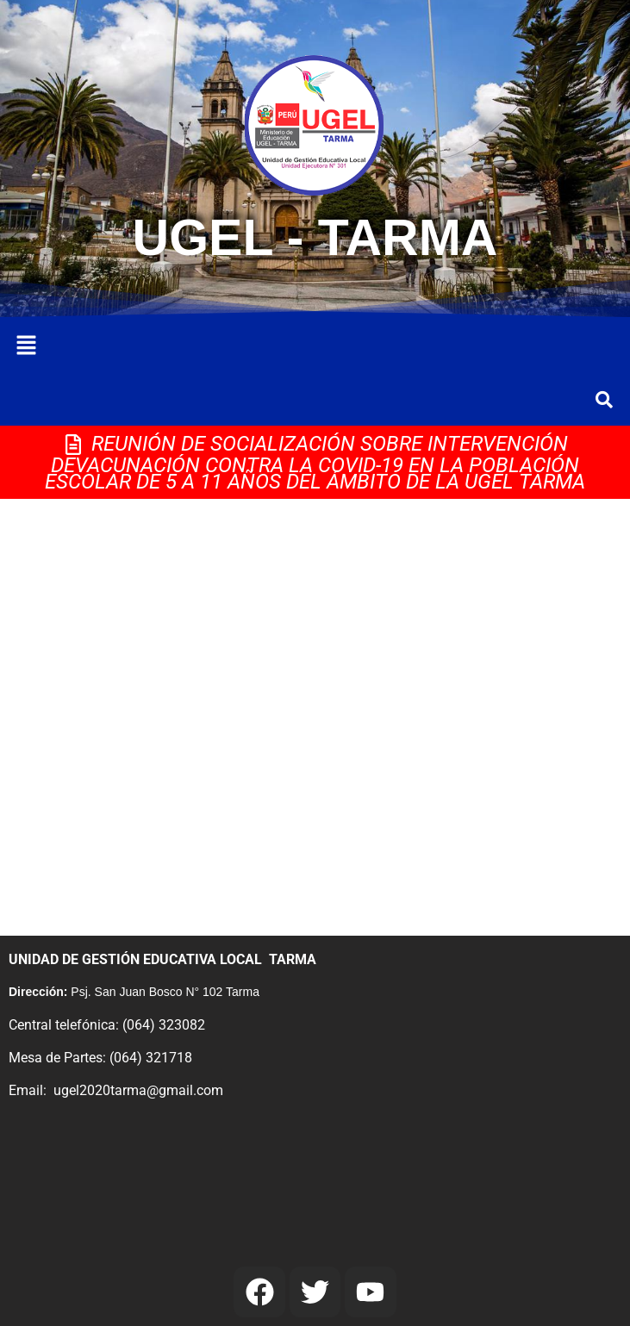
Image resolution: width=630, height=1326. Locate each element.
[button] (26, 346)
